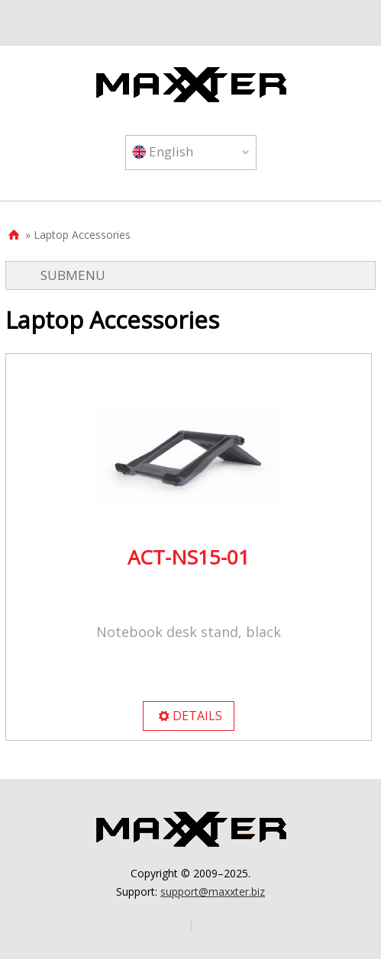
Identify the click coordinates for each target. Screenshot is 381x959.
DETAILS (189, 715)
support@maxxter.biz (212, 891)
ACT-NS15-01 (189, 557)
